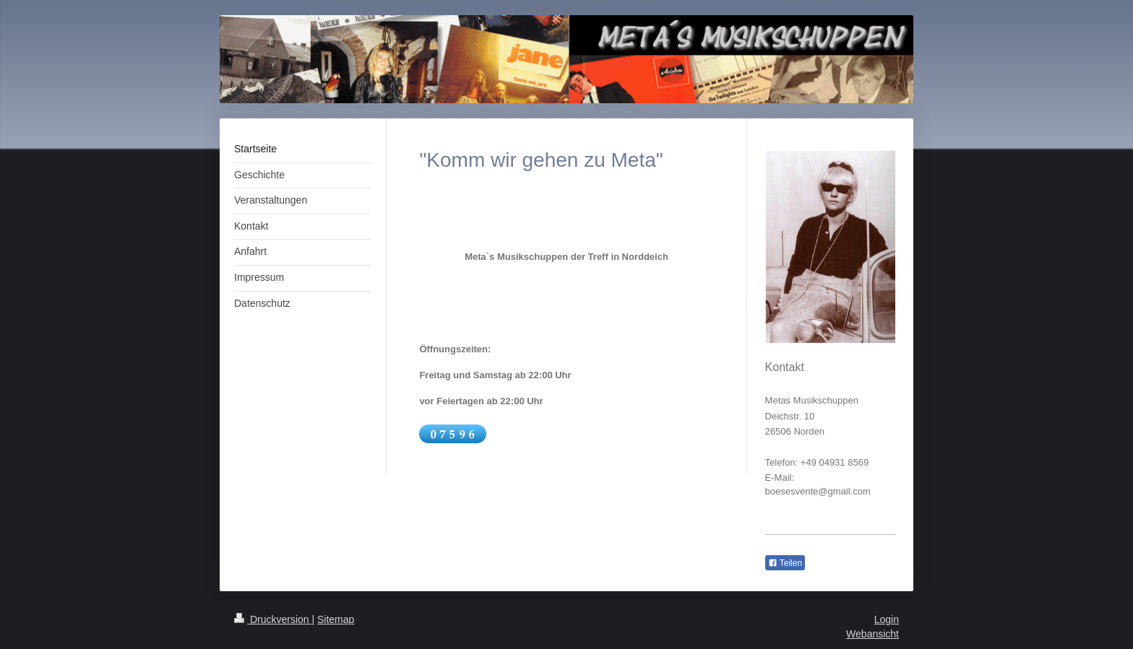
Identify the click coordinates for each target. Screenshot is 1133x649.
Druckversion (272, 619)
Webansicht (872, 634)
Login (886, 619)
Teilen (785, 563)
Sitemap (335, 619)
